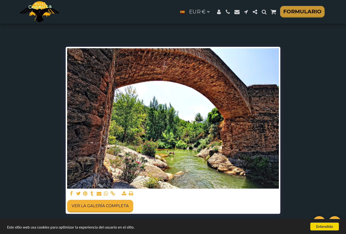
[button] (228, 11)
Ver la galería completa (100, 205)
